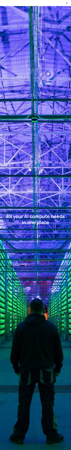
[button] (67, 3)
